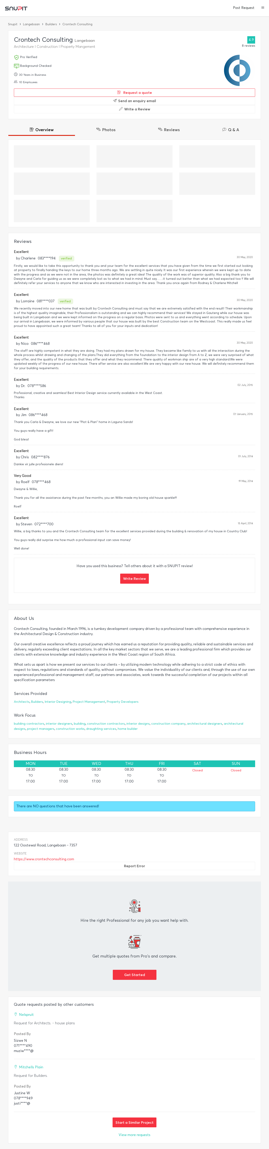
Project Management (89, 702)
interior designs (138, 724)
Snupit (12, 24)
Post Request (243, 8)
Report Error (134, 866)
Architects (22, 702)
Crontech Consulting (77, 24)
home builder (128, 729)
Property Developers (123, 702)
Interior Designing (58, 702)
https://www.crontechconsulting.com (44, 859)
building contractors (29, 724)
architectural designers (204, 724)
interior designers (59, 724)
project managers (40, 729)
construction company (168, 724)
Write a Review (134, 109)
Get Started (134, 974)
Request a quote (134, 92)
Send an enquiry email (134, 101)
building (79, 724)
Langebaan (31, 24)
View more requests (134, 1135)
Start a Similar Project (134, 1122)
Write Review (134, 578)
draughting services (101, 729)
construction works (70, 729)
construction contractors (106, 724)
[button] (263, 8)
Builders (51, 24)
